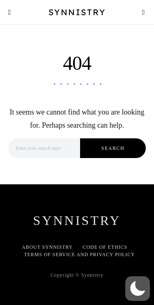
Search (112, 148)
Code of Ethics (105, 247)
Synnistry (77, 12)
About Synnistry (47, 247)
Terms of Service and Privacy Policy (79, 254)
